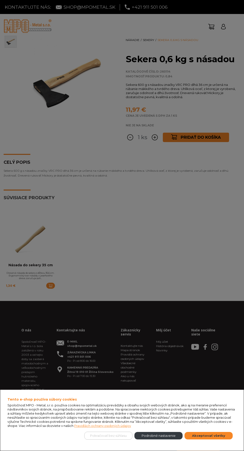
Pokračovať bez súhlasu (108, 435)
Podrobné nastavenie (159, 435)
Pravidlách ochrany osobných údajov (102, 426)
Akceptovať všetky (208, 435)
